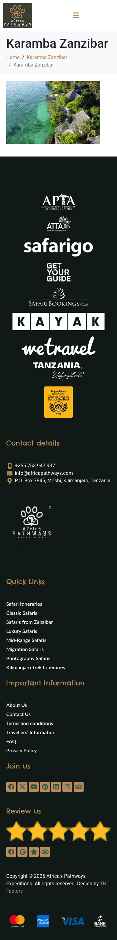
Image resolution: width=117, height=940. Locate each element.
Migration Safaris (25, 649)
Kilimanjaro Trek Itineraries (35, 667)
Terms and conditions (29, 723)
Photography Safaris (28, 658)
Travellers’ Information (31, 732)
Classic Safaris (21, 613)
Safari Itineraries (24, 604)
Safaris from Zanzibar (29, 622)
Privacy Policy (21, 750)
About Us (16, 705)
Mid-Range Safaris (26, 640)
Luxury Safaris (21, 631)
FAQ (11, 741)
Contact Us (18, 714)
